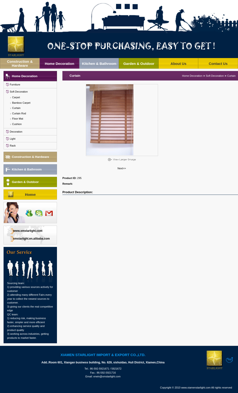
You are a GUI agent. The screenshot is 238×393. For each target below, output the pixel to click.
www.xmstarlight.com (27, 230)
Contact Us (218, 64)
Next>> (121, 168)
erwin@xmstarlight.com (107, 376)
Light (12, 138)
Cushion (17, 124)
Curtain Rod (19, 113)
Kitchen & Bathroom (99, 64)
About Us (179, 64)
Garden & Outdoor (138, 64)
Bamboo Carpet (21, 102)
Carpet (16, 97)
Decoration (16, 131)
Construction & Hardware (20, 63)
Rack (13, 145)
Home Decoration (59, 64)
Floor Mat (17, 118)
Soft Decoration (19, 91)
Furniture (15, 84)
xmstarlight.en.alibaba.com (31, 238)
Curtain (16, 108)
